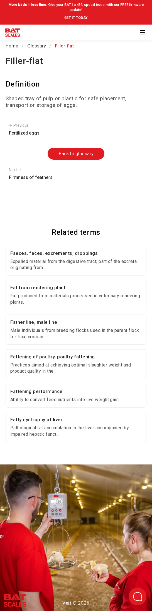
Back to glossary (76, 153)
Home (12, 46)
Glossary (36, 46)
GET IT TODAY (76, 18)
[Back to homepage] (12, 33)
